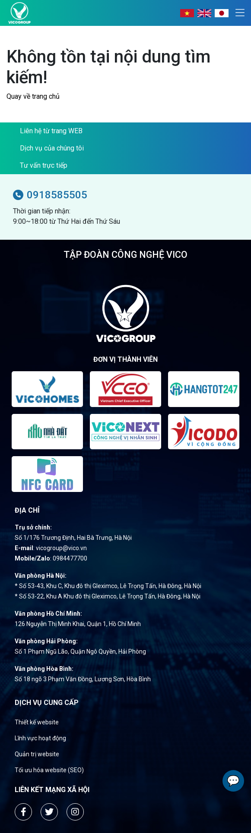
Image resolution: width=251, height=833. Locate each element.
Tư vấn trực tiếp (43, 165)
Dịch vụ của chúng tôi (52, 148)
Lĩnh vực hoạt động (40, 738)
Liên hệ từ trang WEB (51, 131)
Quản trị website (37, 754)
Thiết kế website (37, 722)
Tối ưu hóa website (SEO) (49, 770)
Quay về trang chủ (33, 96)
